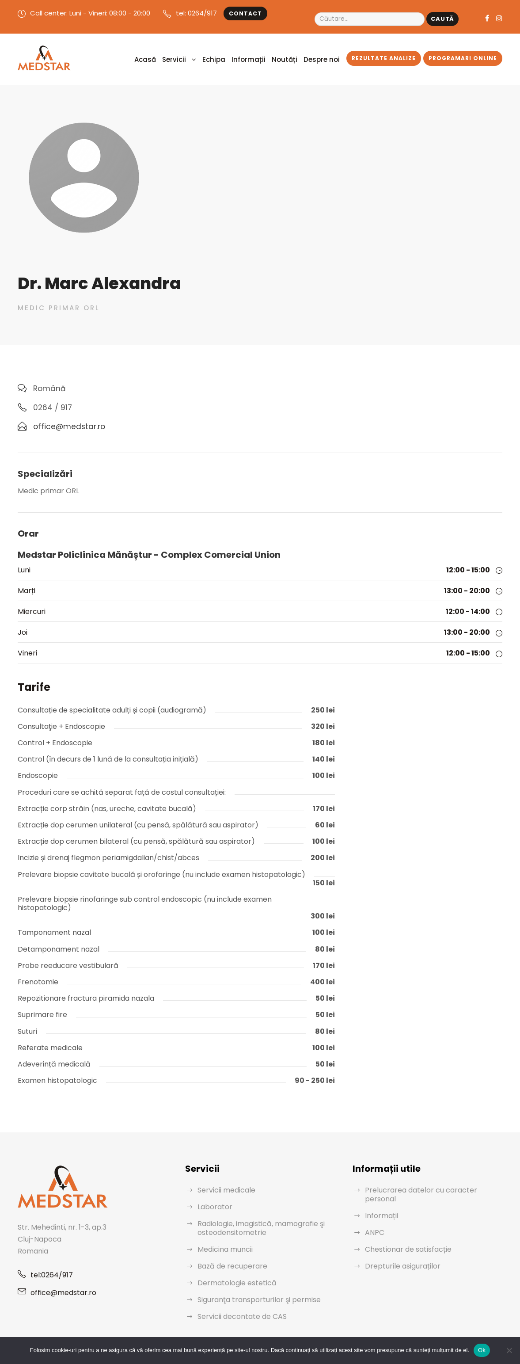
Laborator (212, 1180)
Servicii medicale (224, 1163)
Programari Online (464, 57)
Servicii (198, 58)
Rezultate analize (387, 57)
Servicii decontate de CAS (238, 1289)
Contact (233, 14)
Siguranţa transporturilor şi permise (252, 1272)
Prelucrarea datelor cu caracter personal (428, 1163)
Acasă (172, 58)
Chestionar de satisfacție (403, 1213)
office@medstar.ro (59, 1265)
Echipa (235, 58)
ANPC (374, 1196)
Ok (482, 1350)
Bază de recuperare (228, 1239)
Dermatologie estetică (231, 1256)
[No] (509, 1350)
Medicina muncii (222, 1222)
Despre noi (328, 58)
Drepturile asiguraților (398, 1230)
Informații (265, 58)
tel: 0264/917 (188, 13)
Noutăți (295, 58)
